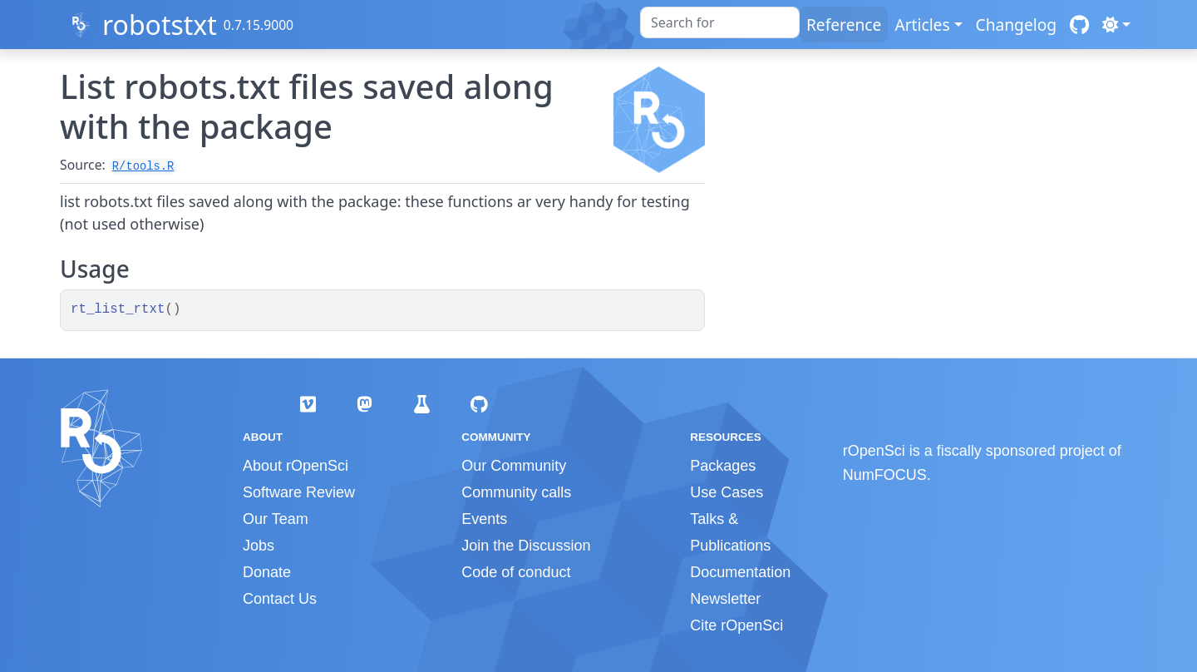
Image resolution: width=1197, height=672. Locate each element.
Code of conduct (515, 572)
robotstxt (159, 24)
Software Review (299, 492)
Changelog (1016, 24)
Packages (723, 465)
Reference (843, 24)
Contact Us (280, 598)
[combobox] (720, 22)
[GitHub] (1079, 24)
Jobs (258, 545)
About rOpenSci (295, 465)
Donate (267, 572)
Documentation (740, 572)
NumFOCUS (885, 475)
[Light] (1116, 24)
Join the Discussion (525, 545)
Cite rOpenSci (736, 625)
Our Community (513, 465)
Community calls (516, 492)
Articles (921, 24)
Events (484, 519)
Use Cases (726, 492)
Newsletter (725, 598)
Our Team (275, 519)
